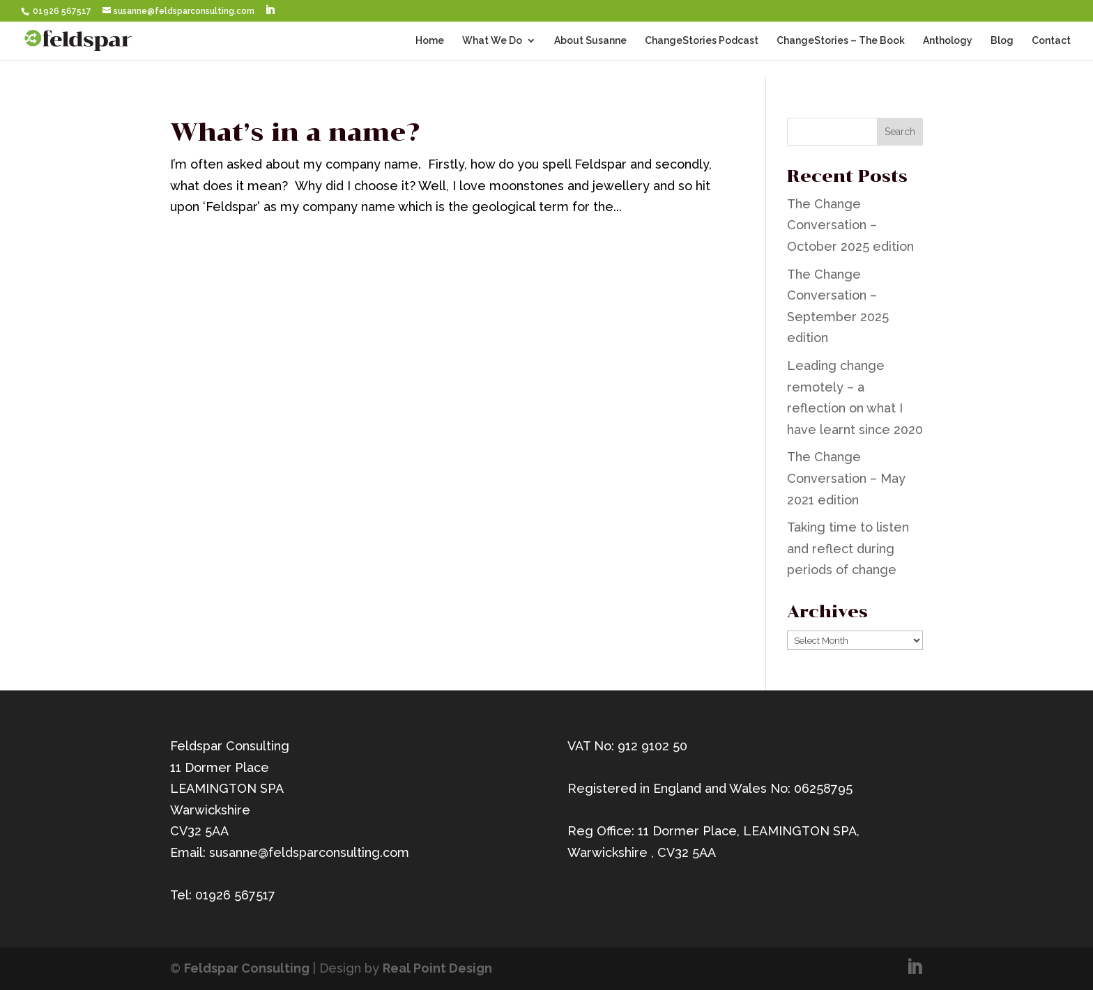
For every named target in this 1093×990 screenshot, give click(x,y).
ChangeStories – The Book (841, 41)
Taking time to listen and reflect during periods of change (848, 548)
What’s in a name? (295, 132)
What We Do (492, 41)
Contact (1051, 41)
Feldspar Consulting (246, 968)
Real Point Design (437, 968)
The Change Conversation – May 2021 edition (846, 477)
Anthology (947, 41)
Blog (1002, 41)
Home (429, 41)
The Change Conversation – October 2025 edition (850, 225)
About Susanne (590, 41)
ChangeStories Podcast (701, 41)
